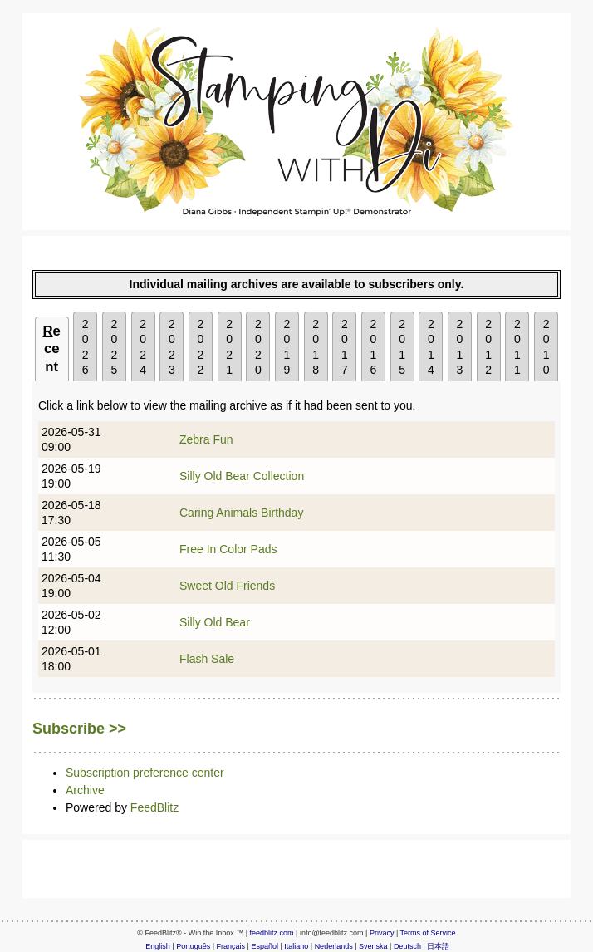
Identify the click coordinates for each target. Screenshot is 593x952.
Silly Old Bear (214, 622)
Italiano (296, 946)
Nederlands (334, 946)
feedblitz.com (272, 933)
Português (193, 946)
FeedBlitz (154, 807)
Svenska (373, 946)
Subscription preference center (145, 772)
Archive (85, 790)
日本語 (438, 946)
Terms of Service (428, 933)
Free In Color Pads (228, 549)
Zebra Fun (206, 439)
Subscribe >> (79, 728)
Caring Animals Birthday (241, 512)
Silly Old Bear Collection (241, 476)
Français (231, 946)
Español (264, 946)
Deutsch (407, 946)
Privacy (382, 933)
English (157, 946)
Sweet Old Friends (227, 585)
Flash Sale (206, 658)
